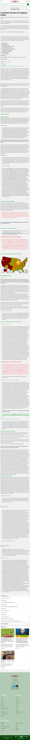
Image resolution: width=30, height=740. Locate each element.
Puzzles (17, 713)
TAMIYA (16, 726)
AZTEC (2, 724)
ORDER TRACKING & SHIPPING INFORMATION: (8, 46)
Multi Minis (17, 728)
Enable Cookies (4, 604)
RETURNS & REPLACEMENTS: (6, 45)
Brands (2, 699)
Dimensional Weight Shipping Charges (8, 602)
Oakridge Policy (3, 712)
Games (17, 704)
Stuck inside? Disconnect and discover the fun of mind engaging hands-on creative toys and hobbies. (22, 640)
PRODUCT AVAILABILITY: (5, 52)
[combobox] (15, 4)
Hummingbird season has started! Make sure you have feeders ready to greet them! (7, 640)
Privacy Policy (3, 608)
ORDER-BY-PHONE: (4, 42)
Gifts (17, 708)
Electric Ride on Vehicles (20, 712)
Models (17, 710)
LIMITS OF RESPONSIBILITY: (5, 53)
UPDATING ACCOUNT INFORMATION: (7, 51)
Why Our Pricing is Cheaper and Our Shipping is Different (11, 621)
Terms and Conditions (5, 616)
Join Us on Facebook (4, 713)
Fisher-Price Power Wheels (5, 726)
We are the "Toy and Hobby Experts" (7, 661)
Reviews (2, 702)
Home (2, 697)
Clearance (2, 701)
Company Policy (4, 600)
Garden (17, 706)
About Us (2, 704)
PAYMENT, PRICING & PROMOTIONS (7, 47)
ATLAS (16, 724)
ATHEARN (2, 723)
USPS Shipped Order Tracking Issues (7, 618)
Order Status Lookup (4, 708)
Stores (2, 710)
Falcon (2, 730)
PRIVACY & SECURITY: (5, 44)
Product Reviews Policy (5, 610)
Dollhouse (18, 702)
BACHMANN (3, 728)
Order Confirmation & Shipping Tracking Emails (9, 606)
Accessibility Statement (5, 598)
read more (3, 648)
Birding (17, 697)
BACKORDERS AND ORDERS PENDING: (7, 50)
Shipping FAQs (3, 614)
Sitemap (2, 715)
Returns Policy (3, 612)
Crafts (17, 699)
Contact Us (3, 706)
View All (16, 730)
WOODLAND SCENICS (19, 723)
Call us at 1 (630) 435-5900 (15, 683)
